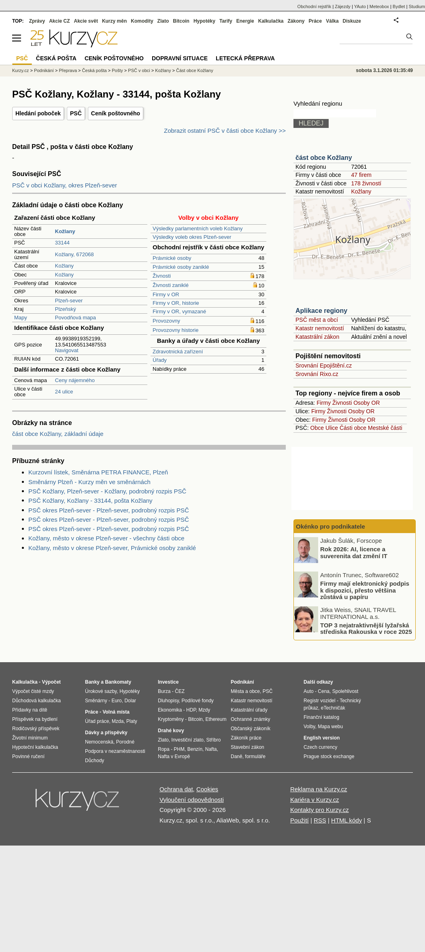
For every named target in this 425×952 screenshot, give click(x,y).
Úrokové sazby (101, 691)
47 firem (361, 175)
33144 (62, 243)
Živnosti (162, 276)
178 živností (366, 183)
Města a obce (245, 691)
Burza (164, 691)
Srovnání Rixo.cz (316, 374)
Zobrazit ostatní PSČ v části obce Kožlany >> (225, 130)
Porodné (125, 742)
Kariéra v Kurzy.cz (314, 799)
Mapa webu (330, 726)
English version (322, 738)
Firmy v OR (166, 294)
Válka (332, 21)
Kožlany (64, 266)
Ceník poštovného (115, 113)
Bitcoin (181, 21)
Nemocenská (99, 742)
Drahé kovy (171, 730)
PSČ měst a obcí (316, 320)
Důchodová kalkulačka (36, 700)
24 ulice (64, 392)
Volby (309, 726)
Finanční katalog (321, 717)
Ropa (164, 749)
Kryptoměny (171, 719)
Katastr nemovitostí (319, 328)
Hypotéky (204, 21)
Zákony (295, 21)
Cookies (207, 789)
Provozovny (166, 321)
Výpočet (51, 682)
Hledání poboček (38, 113)
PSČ (76, 113)
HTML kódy (346, 820)
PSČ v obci (139, 70)
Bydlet (399, 6)
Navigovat (67, 350)
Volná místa (115, 712)
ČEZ (180, 691)
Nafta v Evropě (174, 756)
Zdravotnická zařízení (178, 351)
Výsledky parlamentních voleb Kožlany (198, 228)
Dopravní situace (180, 58)
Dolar (130, 700)
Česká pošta (94, 70)
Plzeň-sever (69, 301)
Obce (317, 428)
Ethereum (215, 719)
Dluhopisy (168, 700)
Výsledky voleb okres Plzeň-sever (192, 237)
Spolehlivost (345, 691)
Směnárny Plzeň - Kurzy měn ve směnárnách (89, 481)
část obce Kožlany (323, 157)
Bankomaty (118, 682)
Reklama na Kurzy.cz (318, 789)
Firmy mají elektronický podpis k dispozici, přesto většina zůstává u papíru (364, 590)
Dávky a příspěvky (106, 732)
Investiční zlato (187, 740)
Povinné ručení (28, 756)
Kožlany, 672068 (74, 254)
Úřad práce (97, 721)
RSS (320, 820)
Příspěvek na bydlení (34, 719)
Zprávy (37, 21)
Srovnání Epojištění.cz (323, 365)
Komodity (142, 21)
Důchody (94, 760)
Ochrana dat (176, 789)
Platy (131, 721)
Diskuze (352, 21)
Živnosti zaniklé (171, 285)
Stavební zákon (247, 747)
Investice (168, 682)
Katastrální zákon (317, 337)
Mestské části (385, 428)
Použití (299, 820)
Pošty (117, 70)
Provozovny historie (175, 330)
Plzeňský (65, 309)
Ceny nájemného (75, 380)
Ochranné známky (250, 719)
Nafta (211, 749)
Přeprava (68, 70)
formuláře (255, 756)
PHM (179, 749)
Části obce (353, 428)
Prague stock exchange (329, 756)
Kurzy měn (114, 21)
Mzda (117, 721)
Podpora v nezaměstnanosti (115, 751)
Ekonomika (170, 710)
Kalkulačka (271, 21)
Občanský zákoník (250, 728)
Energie (245, 21)
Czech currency (320, 747)
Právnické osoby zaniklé (181, 267)
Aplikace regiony (321, 310)
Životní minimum (30, 738)
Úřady (160, 360)
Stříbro (213, 740)
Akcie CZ (59, 21)
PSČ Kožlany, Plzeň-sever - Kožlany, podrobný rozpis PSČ (107, 491)
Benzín (194, 749)
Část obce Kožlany (194, 70)
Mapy (20, 317)
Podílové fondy (197, 700)
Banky (92, 682)
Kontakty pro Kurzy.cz (319, 809)
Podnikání (44, 70)
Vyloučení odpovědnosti (191, 799)
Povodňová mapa (75, 317)
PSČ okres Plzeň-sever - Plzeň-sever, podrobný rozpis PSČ (108, 510)
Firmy (324, 403)
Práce (315, 21)
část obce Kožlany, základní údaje (58, 433)
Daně (236, 756)
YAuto (360, 6)
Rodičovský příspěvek (36, 728)
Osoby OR (366, 403)
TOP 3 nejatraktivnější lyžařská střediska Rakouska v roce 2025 (366, 628)
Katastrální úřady (249, 710)
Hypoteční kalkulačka (35, 747)
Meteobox (379, 6)
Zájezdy (343, 6)
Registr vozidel (320, 700)
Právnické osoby (172, 258)
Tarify (225, 21)
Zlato (163, 21)
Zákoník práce (246, 738)
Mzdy (204, 710)
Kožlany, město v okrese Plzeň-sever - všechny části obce (106, 538)
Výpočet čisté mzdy (33, 691)
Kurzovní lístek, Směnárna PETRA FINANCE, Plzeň (98, 472)
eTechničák (333, 708)
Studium (417, 6)
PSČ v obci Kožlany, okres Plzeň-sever (64, 185)
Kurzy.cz (20, 70)
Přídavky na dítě (29, 710)
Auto (309, 691)
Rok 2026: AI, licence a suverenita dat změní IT (353, 552)
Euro (116, 700)
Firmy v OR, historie (176, 303)
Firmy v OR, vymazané (179, 311)
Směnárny (96, 700)
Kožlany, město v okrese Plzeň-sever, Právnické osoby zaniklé (112, 547)
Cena (323, 691)
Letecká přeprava (245, 58)
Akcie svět (86, 21)
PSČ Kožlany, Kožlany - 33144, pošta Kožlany (90, 500)
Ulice (331, 428)
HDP (191, 710)
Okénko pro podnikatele (330, 526)
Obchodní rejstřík (315, 6)
